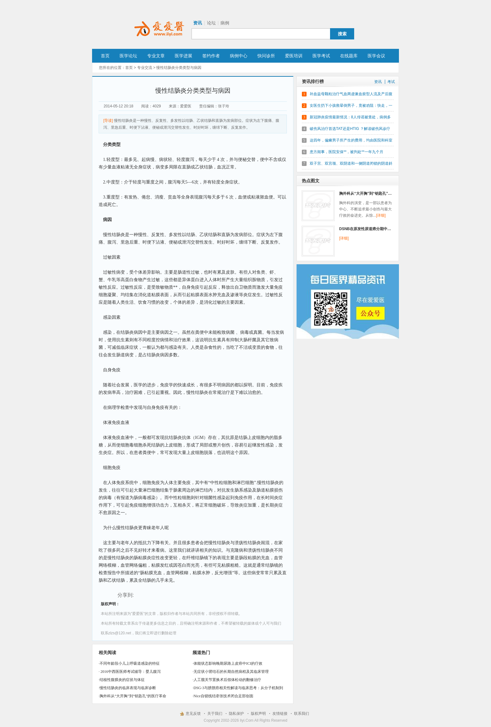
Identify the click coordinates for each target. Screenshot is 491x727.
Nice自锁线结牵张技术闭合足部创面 (223, 696)
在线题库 (349, 55)
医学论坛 (128, 55)
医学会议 (376, 55)
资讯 (197, 22)
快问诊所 (266, 55)
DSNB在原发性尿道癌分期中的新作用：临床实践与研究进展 (389, 229)
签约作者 (211, 55)
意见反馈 (193, 713)
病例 (224, 22)
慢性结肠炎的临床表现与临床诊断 (128, 688)
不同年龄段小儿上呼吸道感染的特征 (130, 663)
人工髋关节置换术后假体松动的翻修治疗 (227, 680)
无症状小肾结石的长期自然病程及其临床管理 (231, 671)
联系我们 (301, 713)
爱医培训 (293, 55)
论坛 (211, 22)
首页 (105, 55)
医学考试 (321, 55)
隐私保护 (236, 713)
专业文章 (156, 55)
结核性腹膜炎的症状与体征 (122, 680)
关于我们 (214, 713)
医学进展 (183, 55)
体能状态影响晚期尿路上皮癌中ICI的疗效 (228, 663)
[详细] (381, 215)
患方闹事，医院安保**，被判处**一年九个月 (346, 152)
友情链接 (279, 713)
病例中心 (238, 55)
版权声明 (258, 713)
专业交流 (144, 67)
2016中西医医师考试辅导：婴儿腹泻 (130, 671)
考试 (391, 82)
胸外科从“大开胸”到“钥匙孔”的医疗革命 (133, 696)
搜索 (342, 33)
